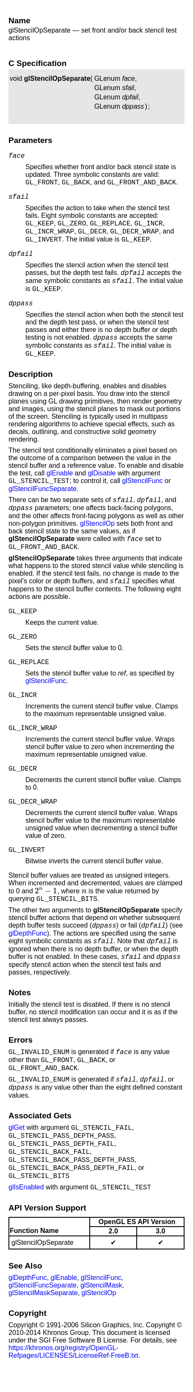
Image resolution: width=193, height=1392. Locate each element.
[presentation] (46, 907)
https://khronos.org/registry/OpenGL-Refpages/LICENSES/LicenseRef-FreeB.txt (73, 1375)
